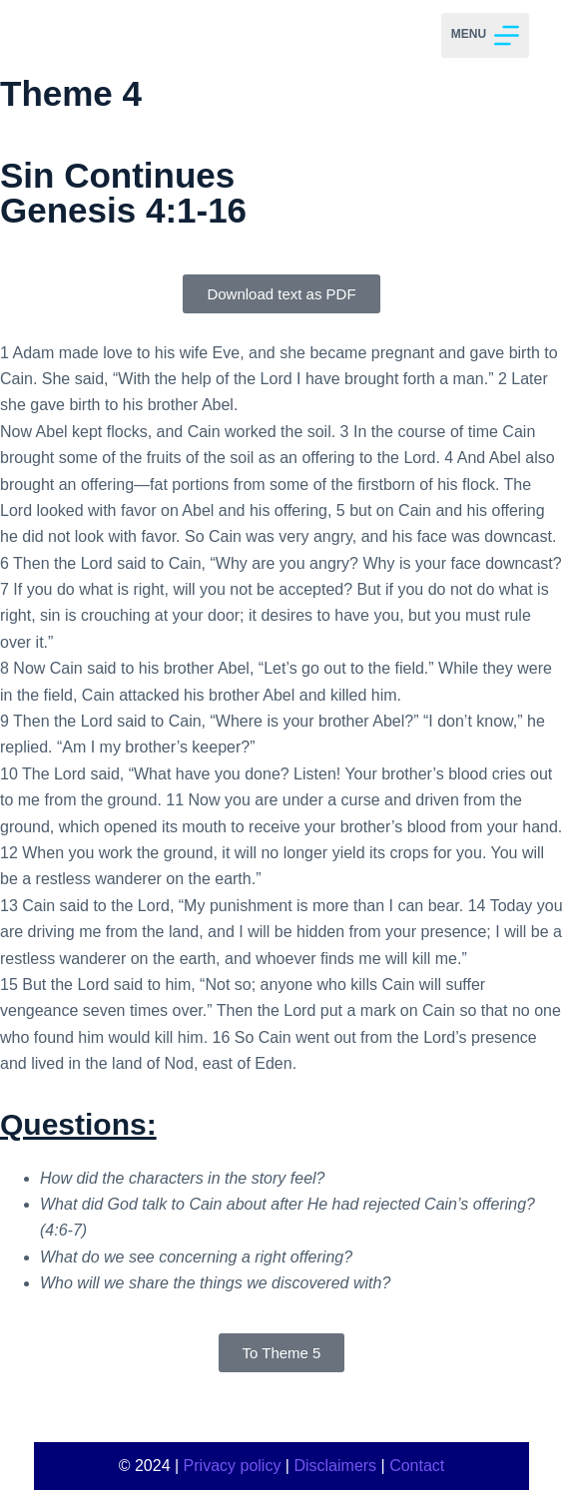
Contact (416, 1465)
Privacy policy (233, 1465)
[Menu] (485, 35)
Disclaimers (334, 1465)
